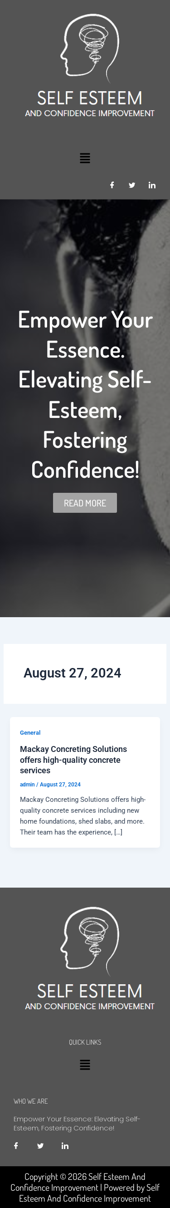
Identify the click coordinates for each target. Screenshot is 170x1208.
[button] (85, 158)
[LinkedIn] (152, 185)
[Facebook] (112, 185)
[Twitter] (132, 185)
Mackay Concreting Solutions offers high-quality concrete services (73, 759)
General (30, 732)
